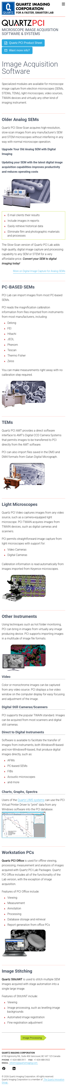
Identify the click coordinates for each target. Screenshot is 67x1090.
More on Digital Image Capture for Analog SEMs (39, 271)
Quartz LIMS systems (31, 800)
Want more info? (17, 50)
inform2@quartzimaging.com (23, 1063)
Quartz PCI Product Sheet (23, 43)
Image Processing (32, 1037)
